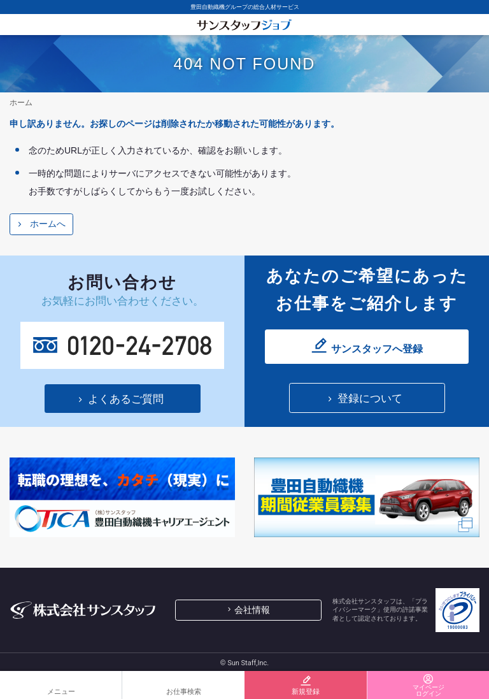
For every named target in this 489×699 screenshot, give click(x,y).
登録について (369, 399)
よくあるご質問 (126, 399)
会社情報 (252, 610)
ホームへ (48, 224)
